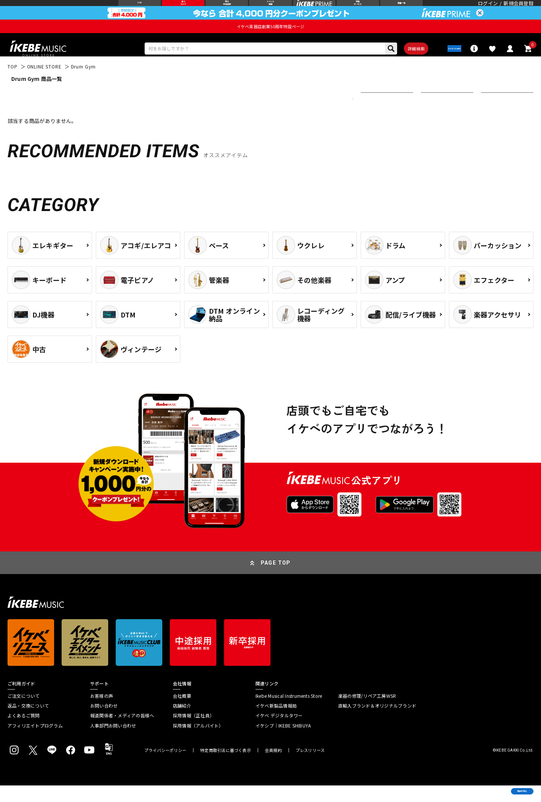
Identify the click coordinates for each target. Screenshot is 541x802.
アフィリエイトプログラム (35, 741)
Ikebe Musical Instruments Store (288, 712)
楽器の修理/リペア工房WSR (367, 712)
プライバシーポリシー (165, 767)
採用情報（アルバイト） (198, 741)
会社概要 (182, 712)
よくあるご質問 (24, 732)
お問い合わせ (104, 722)
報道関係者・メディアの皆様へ (122, 732)
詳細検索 (398, 63)
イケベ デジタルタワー (279, 732)
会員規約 (273, 767)
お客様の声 (101, 712)
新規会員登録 (518, 9)
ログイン (488, 9)
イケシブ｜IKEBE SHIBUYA (283, 741)
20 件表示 (497, 115)
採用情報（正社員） (193, 732)
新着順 (373, 115)
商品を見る (499, 785)
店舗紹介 (182, 722)
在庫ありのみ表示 (445, 115)
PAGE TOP (276, 579)
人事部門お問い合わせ (113, 741)
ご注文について (24, 712)
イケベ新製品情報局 (276, 722)
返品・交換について (28, 722)
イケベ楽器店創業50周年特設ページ (270, 38)
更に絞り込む (320, 115)
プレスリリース (310, 767)
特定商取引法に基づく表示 (225, 767)
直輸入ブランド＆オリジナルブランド (377, 722)
